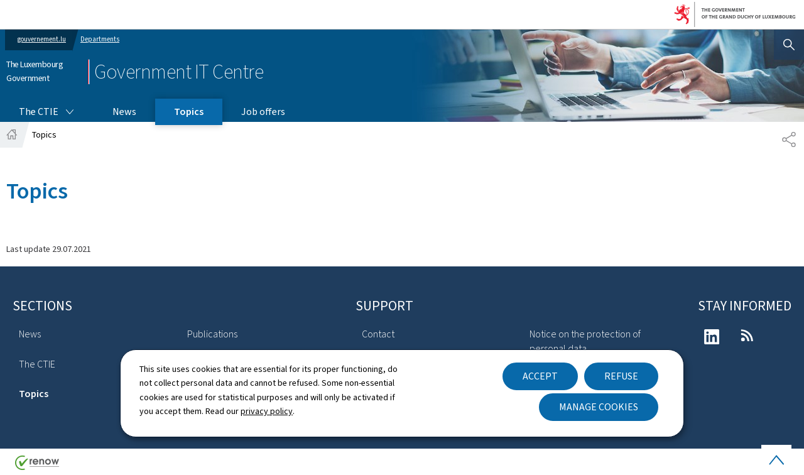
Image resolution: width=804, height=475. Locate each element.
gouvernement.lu (42, 39)
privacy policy (267, 411)
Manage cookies (598, 406)
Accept (540, 376)
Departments (99, 39)
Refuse (621, 376)
